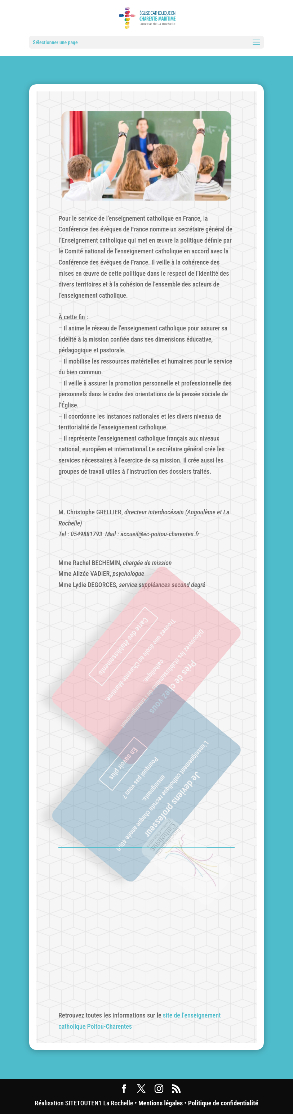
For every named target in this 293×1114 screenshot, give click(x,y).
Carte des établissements (130, 640)
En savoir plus (130, 757)
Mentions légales (160, 1103)
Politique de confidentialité (223, 1103)
